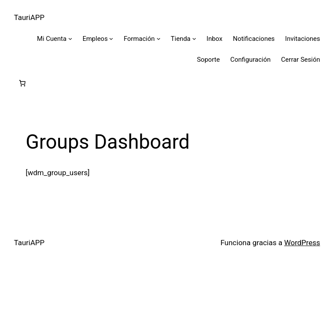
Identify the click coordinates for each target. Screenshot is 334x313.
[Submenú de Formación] (158, 38)
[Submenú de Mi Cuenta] (70, 38)
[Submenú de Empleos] (111, 38)
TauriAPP (29, 17)
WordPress (302, 242)
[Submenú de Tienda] (194, 38)
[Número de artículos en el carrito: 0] (22, 83)
